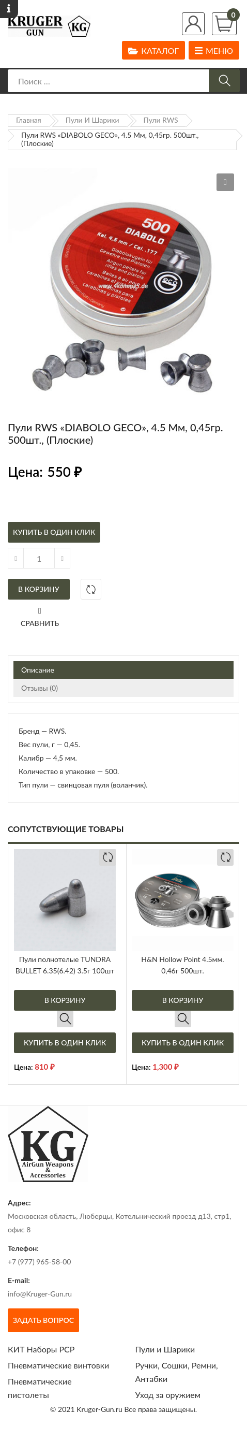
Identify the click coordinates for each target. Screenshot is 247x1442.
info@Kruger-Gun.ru (40, 1293)
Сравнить (40, 623)
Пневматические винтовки (58, 1365)
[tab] (123, 670)
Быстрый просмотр (65, 1019)
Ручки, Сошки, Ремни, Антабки (176, 1371)
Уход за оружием (168, 1395)
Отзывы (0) (39, 687)
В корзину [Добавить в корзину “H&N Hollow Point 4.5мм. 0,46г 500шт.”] (183, 1000)
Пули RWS (161, 119)
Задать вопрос (43, 1320)
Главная (28, 119)
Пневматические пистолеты (40, 1388)
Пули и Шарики (92, 119)
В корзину (38, 589)
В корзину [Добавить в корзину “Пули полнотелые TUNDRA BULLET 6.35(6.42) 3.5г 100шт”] (65, 1000)
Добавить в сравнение (91, 589)
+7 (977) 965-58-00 (39, 1261)
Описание (37, 669)
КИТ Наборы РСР (41, 1349)
